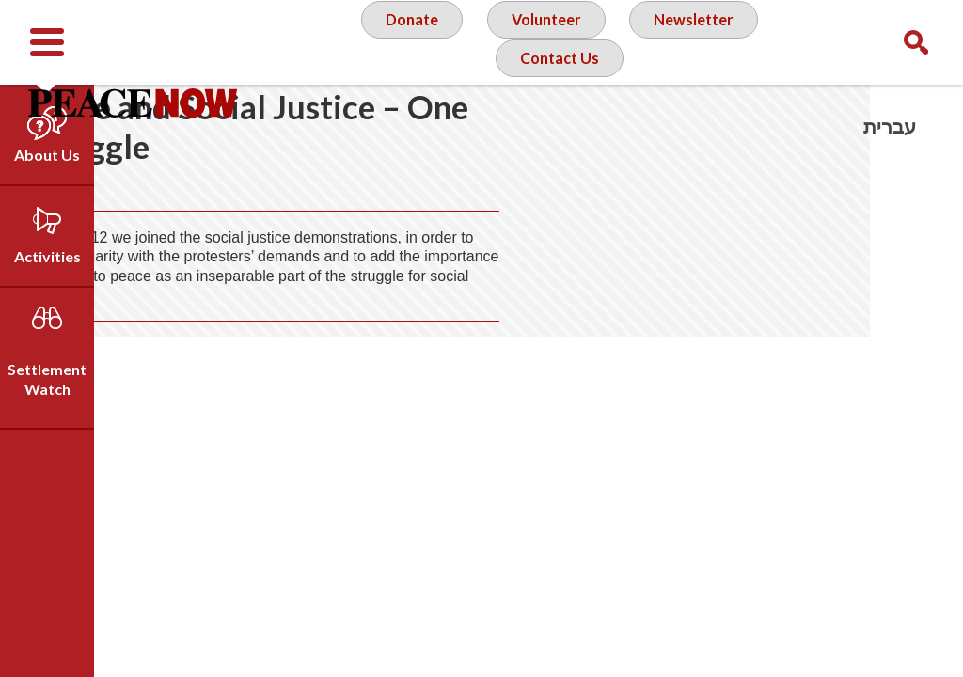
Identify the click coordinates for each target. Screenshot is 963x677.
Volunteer (542, 41)
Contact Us (557, 116)
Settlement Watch (47, 379)
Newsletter (698, 41)
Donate (401, 41)
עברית (889, 126)
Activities (47, 256)
